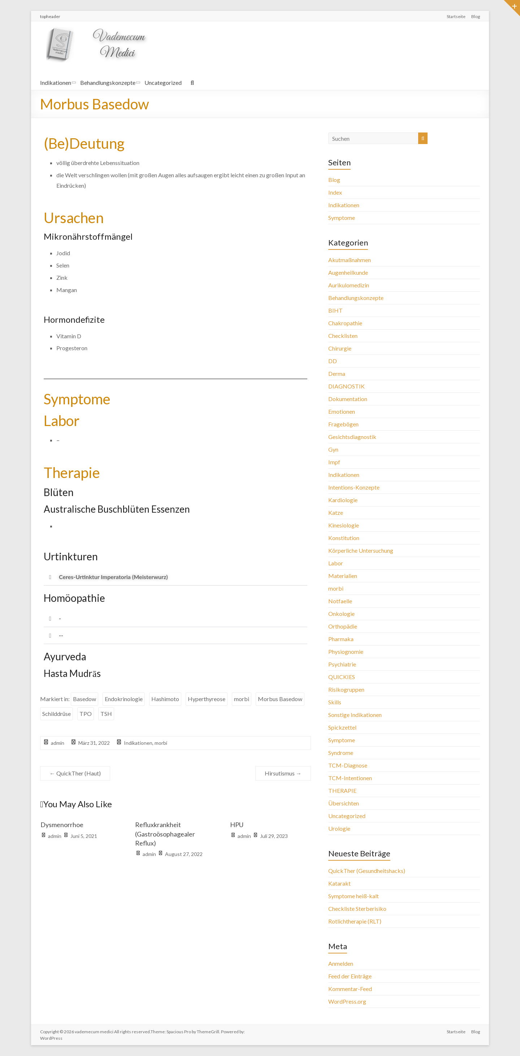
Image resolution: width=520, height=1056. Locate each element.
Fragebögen (343, 424)
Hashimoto (165, 698)
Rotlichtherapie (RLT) (354, 921)
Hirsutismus (283, 773)
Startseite (456, 16)
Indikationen (55, 82)
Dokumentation (347, 398)
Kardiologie (343, 499)
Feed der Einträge (350, 976)
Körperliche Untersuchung (360, 550)
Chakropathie (345, 323)
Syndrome (340, 752)
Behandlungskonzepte (107, 82)
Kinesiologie (343, 525)
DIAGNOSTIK (346, 386)
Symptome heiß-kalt (353, 895)
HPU (236, 825)
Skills (334, 702)
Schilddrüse (56, 713)
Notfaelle (340, 600)
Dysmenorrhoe (61, 825)
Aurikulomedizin (348, 285)
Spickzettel (342, 727)
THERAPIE (342, 790)
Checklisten (343, 335)
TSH (106, 713)
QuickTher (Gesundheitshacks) (366, 870)
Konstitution (343, 537)
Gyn (333, 449)
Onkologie (341, 613)
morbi (241, 698)
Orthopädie (342, 626)
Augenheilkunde (348, 272)
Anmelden (340, 963)
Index (335, 192)
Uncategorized (163, 82)
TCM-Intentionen (350, 777)
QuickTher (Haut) (75, 773)
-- (61, 635)
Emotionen (341, 411)
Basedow (84, 698)
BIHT (335, 310)
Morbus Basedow (280, 698)
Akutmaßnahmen (349, 259)
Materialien (342, 575)
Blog (475, 16)
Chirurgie (339, 348)
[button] (175, 577)
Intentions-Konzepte (354, 487)
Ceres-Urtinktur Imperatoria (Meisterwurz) (113, 576)
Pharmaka (341, 638)
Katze (335, 512)
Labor (335, 563)
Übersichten (343, 803)
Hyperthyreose (206, 698)
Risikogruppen (346, 689)
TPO (85, 713)
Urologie (339, 828)
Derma (336, 373)
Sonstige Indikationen (355, 714)
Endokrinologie (124, 698)
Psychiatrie (342, 664)
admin (57, 743)
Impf (334, 462)
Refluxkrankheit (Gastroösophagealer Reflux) (165, 834)
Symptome (341, 217)
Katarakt (339, 883)
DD (332, 360)
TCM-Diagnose (347, 765)
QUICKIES (341, 676)
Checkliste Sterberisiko (357, 908)
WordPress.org (347, 1001)
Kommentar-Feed (350, 988)
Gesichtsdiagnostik (352, 436)
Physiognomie (345, 651)
